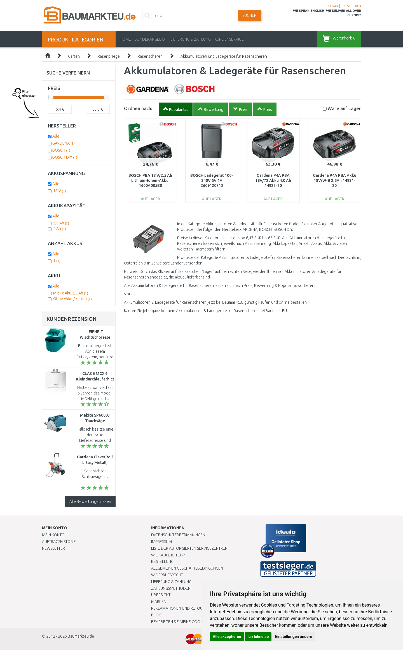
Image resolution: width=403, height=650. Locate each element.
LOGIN (333, 6)
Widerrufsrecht (167, 575)
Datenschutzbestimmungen (178, 535)
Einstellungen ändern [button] (293, 636)
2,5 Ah (61, 223)
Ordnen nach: (138, 108)
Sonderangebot (151, 39)
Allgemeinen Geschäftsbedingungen (187, 568)
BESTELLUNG (162, 561)
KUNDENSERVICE (229, 39)
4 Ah (59, 228)
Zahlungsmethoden (171, 588)
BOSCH (61, 150)
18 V (59, 191)
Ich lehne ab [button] (258, 636)
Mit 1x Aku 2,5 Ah (70, 293)
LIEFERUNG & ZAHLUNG (190, 39)
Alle (55, 136)
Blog (156, 615)
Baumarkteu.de (81, 636)
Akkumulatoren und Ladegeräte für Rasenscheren (224, 56)
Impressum (161, 541)
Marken (158, 601)
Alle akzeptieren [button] (227, 636)
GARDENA (63, 143)
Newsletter (53, 548)
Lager (344, 108)
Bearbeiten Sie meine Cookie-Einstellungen (193, 621)
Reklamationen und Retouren (180, 608)
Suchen (249, 15)
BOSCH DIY (64, 157)
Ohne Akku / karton (72, 298)
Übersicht (160, 595)
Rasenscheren (150, 56)
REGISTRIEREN (351, 6)
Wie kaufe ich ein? (168, 555)
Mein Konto (53, 535)
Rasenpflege (109, 56)
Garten (74, 56)
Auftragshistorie (59, 541)
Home (125, 39)
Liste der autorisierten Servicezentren (189, 548)
